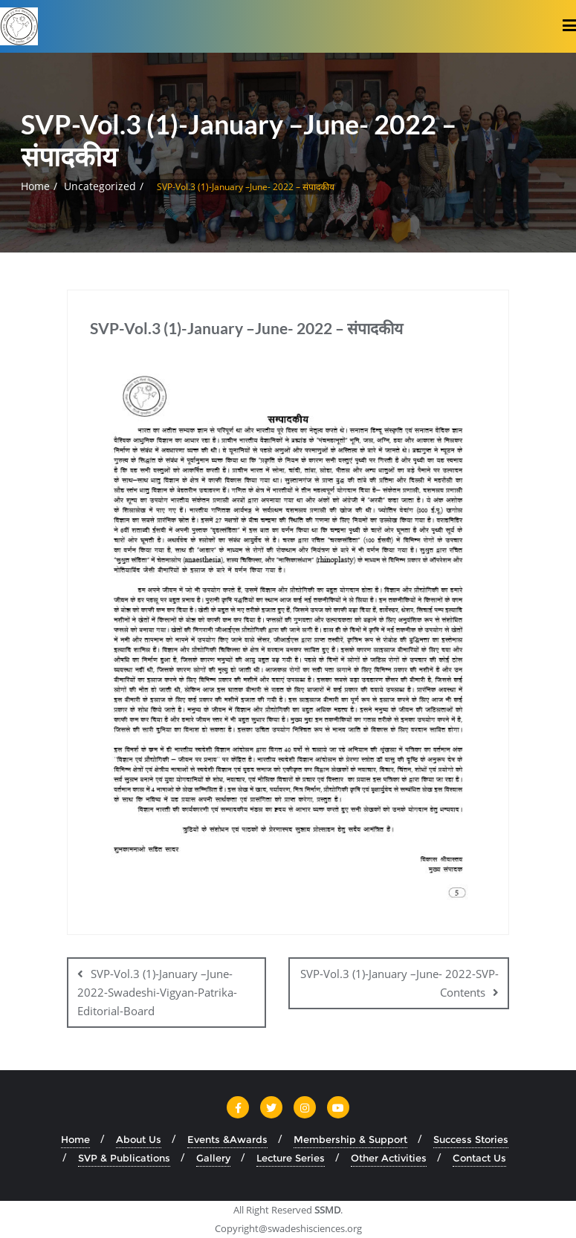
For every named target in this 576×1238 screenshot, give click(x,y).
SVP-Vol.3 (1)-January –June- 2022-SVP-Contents (399, 983)
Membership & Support (350, 1139)
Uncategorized (100, 186)
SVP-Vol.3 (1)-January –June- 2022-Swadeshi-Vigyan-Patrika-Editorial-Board (157, 992)
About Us (138, 1139)
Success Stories (470, 1139)
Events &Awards (227, 1139)
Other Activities (389, 1158)
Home (35, 186)
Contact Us (479, 1158)
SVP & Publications (124, 1158)
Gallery (213, 1158)
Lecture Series (290, 1158)
